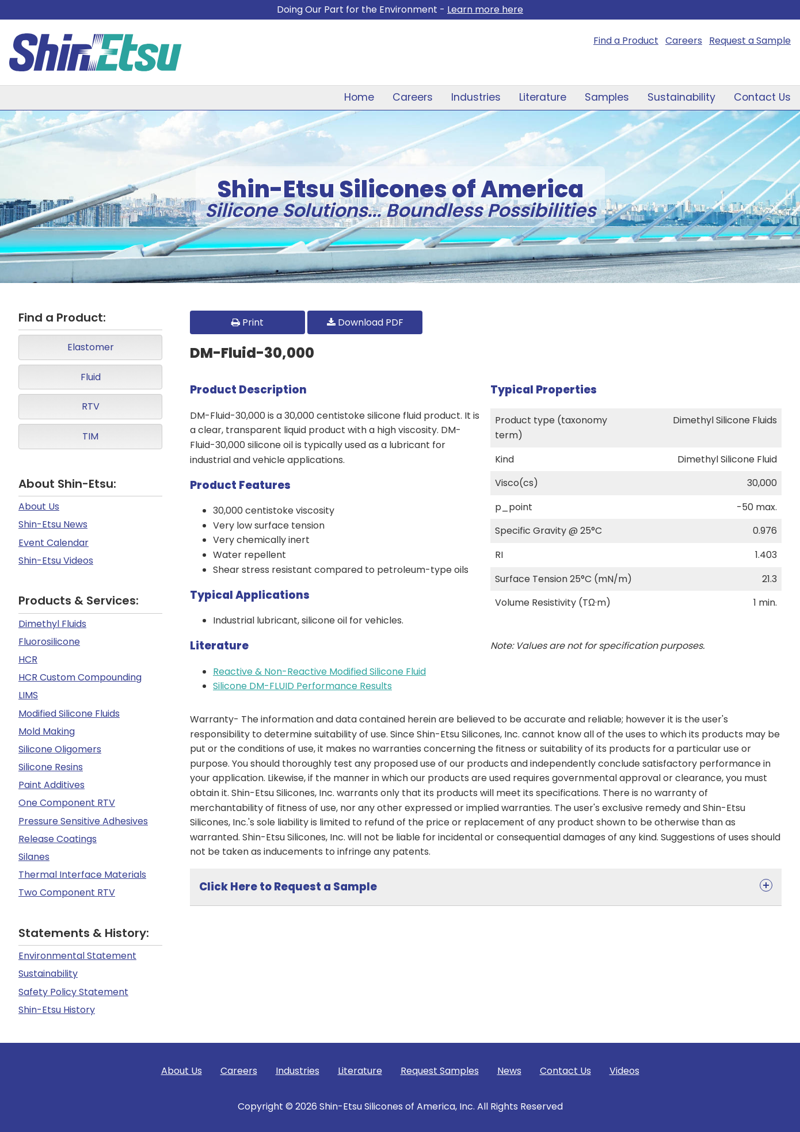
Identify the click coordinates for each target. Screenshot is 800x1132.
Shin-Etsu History (56, 1009)
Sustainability (681, 97)
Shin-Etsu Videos (55, 560)
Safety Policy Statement (73, 991)
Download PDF (365, 322)
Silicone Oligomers (59, 749)
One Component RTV (66, 802)
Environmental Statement (77, 955)
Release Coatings (57, 838)
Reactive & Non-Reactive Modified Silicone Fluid (319, 671)
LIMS (28, 695)
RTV (91, 406)
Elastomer (90, 347)
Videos (624, 1070)
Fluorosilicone (49, 641)
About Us (38, 506)
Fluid (91, 377)
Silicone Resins (50, 767)
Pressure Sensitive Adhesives (83, 821)
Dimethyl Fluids (52, 623)
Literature (542, 97)
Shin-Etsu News (52, 524)
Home (359, 97)
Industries (476, 97)
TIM (90, 436)
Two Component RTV (66, 892)
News (509, 1070)
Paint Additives (51, 784)
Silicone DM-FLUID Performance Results (302, 686)
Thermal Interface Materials (82, 874)
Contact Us (762, 97)
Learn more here (485, 9)
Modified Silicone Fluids (69, 713)
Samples (607, 97)
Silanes (33, 856)
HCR (27, 659)
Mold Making (46, 731)
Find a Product (625, 40)
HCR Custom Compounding (80, 677)
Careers (683, 40)
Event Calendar (53, 542)
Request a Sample (750, 40)
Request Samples (440, 1070)
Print (247, 322)
